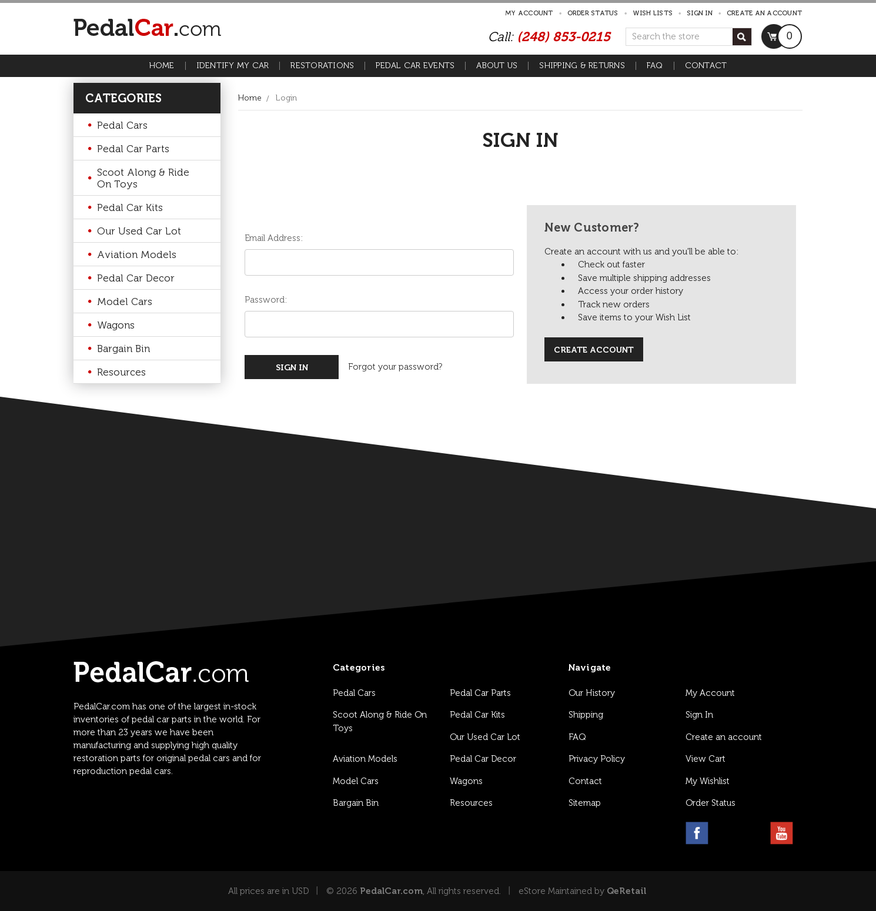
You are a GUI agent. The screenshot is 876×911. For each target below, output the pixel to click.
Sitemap (585, 803)
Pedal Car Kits (130, 207)
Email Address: (274, 238)
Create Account (594, 350)
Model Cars (124, 301)
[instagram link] (725, 833)
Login (286, 98)
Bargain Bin (123, 348)
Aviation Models (136, 254)
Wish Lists (653, 13)
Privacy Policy (597, 758)
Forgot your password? (395, 366)
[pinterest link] (753, 833)
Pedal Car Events (415, 66)
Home (162, 66)
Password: (266, 299)
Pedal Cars (122, 125)
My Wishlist (708, 781)
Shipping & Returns (582, 66)
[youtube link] (781, 833)
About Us (496, 66)
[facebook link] (697, 833)
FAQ (655, 66)
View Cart (705, 758)
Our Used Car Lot (139, 231)
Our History (592, 693)
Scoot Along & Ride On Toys (143, 178)
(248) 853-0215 (563, 37)
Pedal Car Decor (136, 278)
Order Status (592, 13)
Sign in (700, 13)
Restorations (322, 66)
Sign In (699, 714)
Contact (706, 66)
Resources (121, 372)
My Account (529, 13)
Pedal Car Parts (133, 149)
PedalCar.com (391, 891)
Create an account (764, 13)
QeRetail (626, 891)
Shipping (586, 714)
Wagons (116, 325)
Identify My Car (232, 66)
